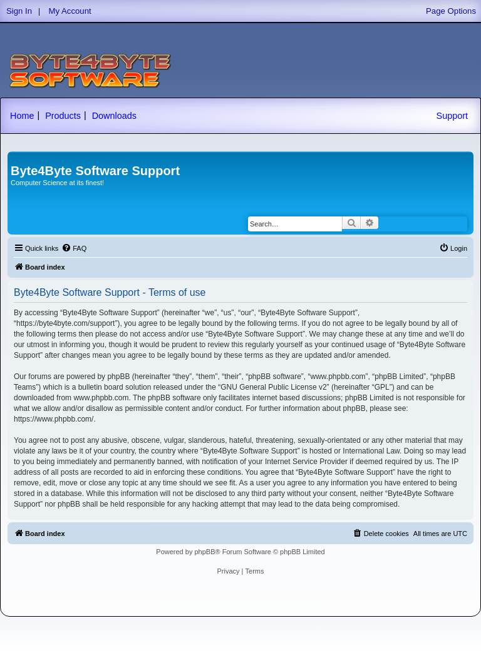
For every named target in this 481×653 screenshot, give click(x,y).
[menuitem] (73, 248)
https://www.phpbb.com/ (53, 419)
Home (22, 116)
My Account (70, 11)
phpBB (204, 551)
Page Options (451, 11)
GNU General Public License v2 (273, 387)
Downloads (114, 116)
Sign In (19, 11)
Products (63, 116)
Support (452, 116)
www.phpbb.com (100, 397)
